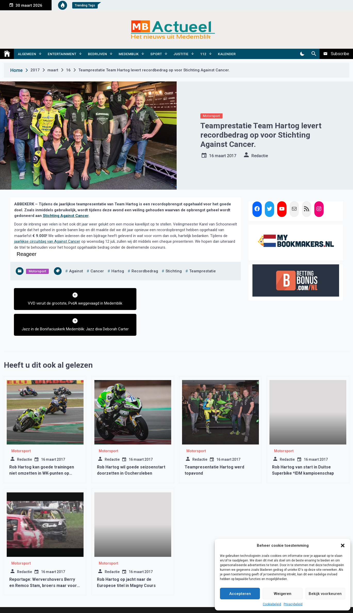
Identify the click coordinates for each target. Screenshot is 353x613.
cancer (97, 271)
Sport (156, 54)
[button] (342, 545)
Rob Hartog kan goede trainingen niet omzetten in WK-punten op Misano (41, 453)
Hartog (117, 271)
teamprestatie (202, 271)
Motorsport (211, 116)
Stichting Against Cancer (65, 215)
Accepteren (240, 593)
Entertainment (62, 54)
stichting (174, 271)
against (76, 271)
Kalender (227, 54)
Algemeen (27, 54)
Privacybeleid (293, 604)
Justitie (181, 54)
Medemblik (129, 54)
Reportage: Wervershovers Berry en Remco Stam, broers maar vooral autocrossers (44, 565)
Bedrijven (97, 54)
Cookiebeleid (272, 604)
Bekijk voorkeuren (325, 593)
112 (203, 54)
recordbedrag (145, 271)
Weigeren (282, 593)
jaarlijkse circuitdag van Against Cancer (47, 241)
